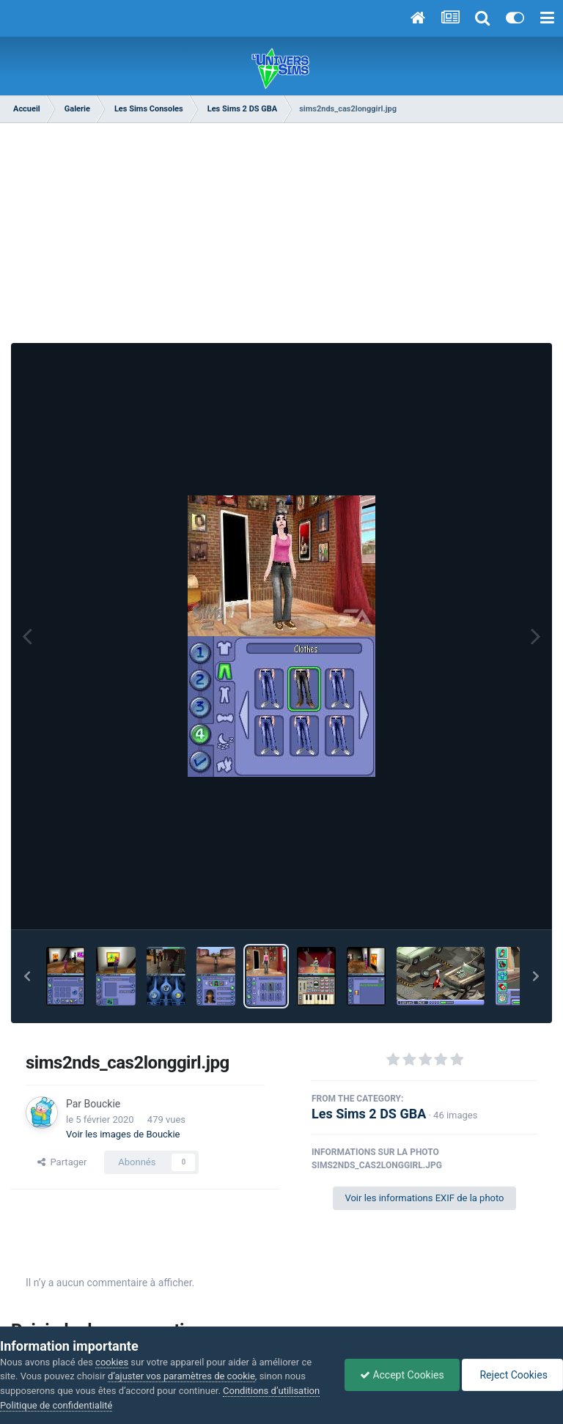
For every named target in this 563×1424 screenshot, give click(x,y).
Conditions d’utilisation (271, 1390)
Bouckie (102, 1104)
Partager (62, 1161)
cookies (111, 1362)
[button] (27, 976)
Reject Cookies (512, 1375)
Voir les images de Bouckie (123, 1134)
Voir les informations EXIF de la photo (424, 1197)
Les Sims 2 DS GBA (369, 1113)
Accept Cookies (402, 1375)
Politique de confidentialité (56, 1405)
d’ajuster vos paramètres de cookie (181, 1375)
